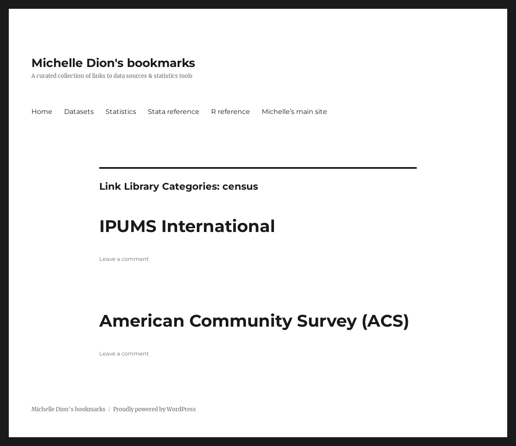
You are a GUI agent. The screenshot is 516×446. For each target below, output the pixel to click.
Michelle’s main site (294, 112)
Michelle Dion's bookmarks (113, 63)
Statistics (121, 112)
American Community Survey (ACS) (254, 320)
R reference (230, 112)
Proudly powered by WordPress (154, 409)
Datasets (79, 112)
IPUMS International (187, 226)
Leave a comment (124, 258)
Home (41, 112)
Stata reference (173, 112)
